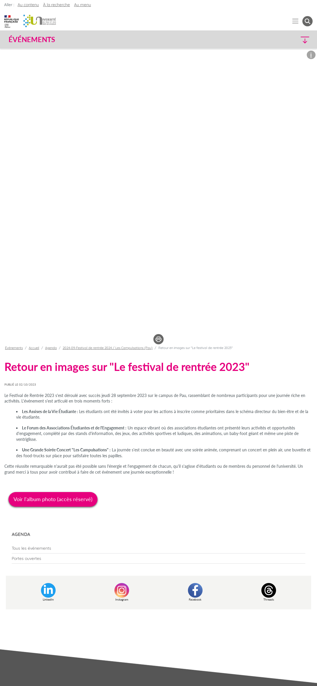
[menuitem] (158, 548)
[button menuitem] (307, 21)
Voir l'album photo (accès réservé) (52, 499)
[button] (275, 40)
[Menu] (295, 21)
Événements (14, 348)
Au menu (82, 4)
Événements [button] (31, 39)
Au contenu (28, 4)
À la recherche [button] (56, 4)
